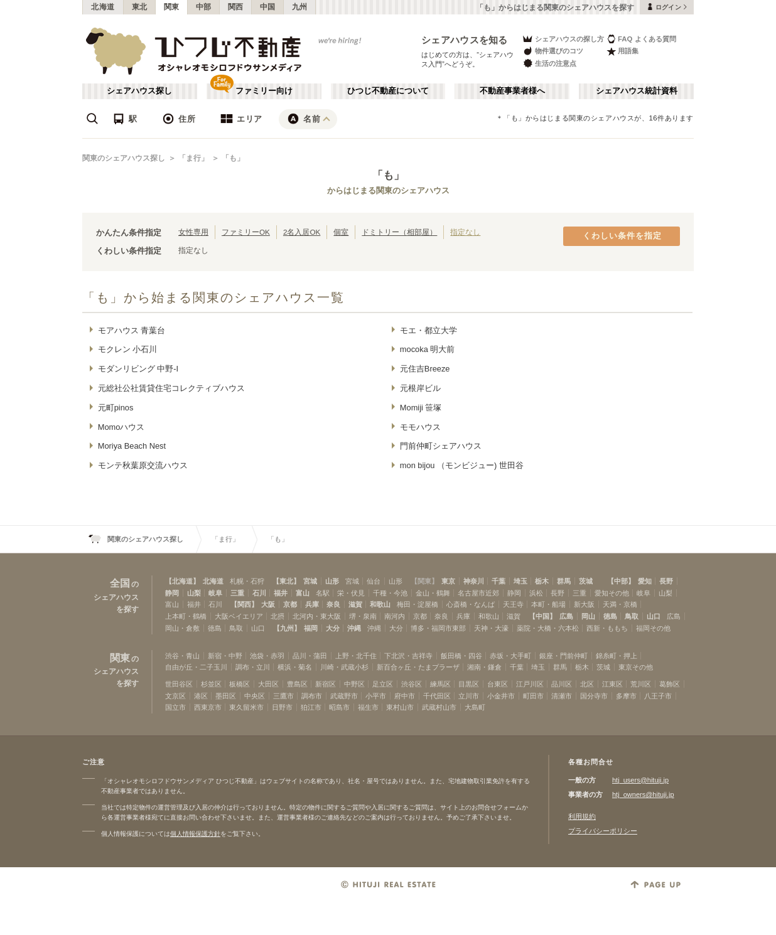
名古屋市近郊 (478, 593)
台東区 (497, 684)
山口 (653, 616)
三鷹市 (283, 696)
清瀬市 (561, 696)
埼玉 (520, 581)
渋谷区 (411, 684)
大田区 (268, 684)
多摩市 (626, 696)
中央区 (254, 696)
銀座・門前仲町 (563, 656)
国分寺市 (594, 696)
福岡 (311, 628)
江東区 (612, 684)
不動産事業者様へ (512, 91)
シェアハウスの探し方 (563, 38)
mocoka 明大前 (427, 349)
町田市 (533, 696)
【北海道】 (182, 581)
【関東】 (424, 581)
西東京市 (208, 707)
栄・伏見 (351, 593)
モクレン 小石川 (128, 349)
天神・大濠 (491, 628)
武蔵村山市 (439, 707)
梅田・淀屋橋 (417, 604)
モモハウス (420, 427)
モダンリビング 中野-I (138, 368)
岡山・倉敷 (182, 628)
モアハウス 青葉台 (132, 330)
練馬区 (440, 684)
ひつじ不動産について (388, 91)
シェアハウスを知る (464, 40)
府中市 (404, 696)
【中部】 (621, 581)
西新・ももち (607, 628)
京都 (290, 604)
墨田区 (225, 696)
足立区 (382, 684)
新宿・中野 (225, 656)
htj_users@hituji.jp (640, 780)
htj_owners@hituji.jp (643, 794)
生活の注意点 (549, 63)
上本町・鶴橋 (186, 616)
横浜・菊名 (295, 667)
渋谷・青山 (182, 656)
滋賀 (355, 604)
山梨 (194, 593)
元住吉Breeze (425, 368)
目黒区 (468, 684)
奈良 (333, 604)
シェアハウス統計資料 (636, 91)
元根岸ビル (420, 388)
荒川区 (640, 684)
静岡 (172, 593)
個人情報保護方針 (195, 833)
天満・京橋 (620, 604)
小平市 (375, 696)
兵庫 (312, 604)
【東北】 (286, 581)
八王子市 (658, 696)
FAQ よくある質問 (641, 38)
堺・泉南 (363, 616)
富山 (303, 593)
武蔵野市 (344, 696)
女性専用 (193, 232)
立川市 (468, 696)
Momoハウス (121, 427)
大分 (333, 628)
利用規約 (582, 816)
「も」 (233, 158)
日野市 (282, 707)
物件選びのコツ (552, 51)
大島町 (475, 707)
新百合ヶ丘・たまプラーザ (418, 667)
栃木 (542, 581)
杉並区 (211, 684)
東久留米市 (246, 707)
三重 (237, 593)
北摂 (277, 616)
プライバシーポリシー (602, 831)
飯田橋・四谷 (461, 656)
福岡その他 (653, 628)
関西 (236, 7)
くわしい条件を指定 (622, 236)
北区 (587, 684)
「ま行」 (193, 158)
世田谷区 (179, 684)
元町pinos (116, 407)
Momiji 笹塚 (421, 407)
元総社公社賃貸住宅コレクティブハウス (171, 388)
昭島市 (339, 707)
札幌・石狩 (247, 581)
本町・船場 (548, 604)
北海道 (103, 7)
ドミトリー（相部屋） (399, 232)
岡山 (588, 616)
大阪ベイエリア (239, 616)
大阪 (268, 604)
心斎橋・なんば (470, 604)
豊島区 (297, 684)
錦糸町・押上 (616, 656)
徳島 (610, 616)
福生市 (368, 707)
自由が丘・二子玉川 (196, 667)
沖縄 (354, 628)
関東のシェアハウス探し (123, 158)
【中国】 (542, 616)
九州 (300, 7)
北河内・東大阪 (317, 616)
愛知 (645, 581)
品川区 (561, 684)
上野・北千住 (356, 656)
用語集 (622, 51)
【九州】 (287, 628)
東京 (448, 581)
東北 (140, 7)
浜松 (536, 593)
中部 (204, 7)
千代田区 (437, 696)
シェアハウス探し (139, 91)
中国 (268, 7)
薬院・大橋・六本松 (548, 628)
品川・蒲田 (310, 656)
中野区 (354, 684)
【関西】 (244, 604)
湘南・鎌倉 (484, 667)
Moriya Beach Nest (132, 446)
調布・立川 (252, 667)
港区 (201, 696)
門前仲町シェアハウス (441, 446)
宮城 (310, 581)
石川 (259, 593)
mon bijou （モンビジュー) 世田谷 (462, 465)
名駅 (323, 593)
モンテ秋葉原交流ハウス (143, 465)
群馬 (564, 581)
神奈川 (473, 581)
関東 (172, 7)
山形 (332, 581)
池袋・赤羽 (267, 656)
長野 (666, 581)
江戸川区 (530, 684)
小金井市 (501, 696)
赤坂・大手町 (510, 656)
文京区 (175, 696)
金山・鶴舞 (433, 593)
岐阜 (215, 593)
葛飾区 (669, 684)
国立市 (175, 707)
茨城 (586, 581)
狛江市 (311, 707)
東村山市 (400, 707)
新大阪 (584, 604)
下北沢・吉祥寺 (408, 656)
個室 (340, 232)
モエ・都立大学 (428, 330)
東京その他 (635, 667)
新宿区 (325, 684)
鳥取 (632, 616)
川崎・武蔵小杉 (344, 667)
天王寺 (513, 604)
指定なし (465, 232)
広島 (566, 616)
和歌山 (380, 604)
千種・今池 (390, 593)
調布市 (311, 696)
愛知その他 (612, 593)
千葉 (498, 581)
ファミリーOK (246, 232)
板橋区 (239, 684)
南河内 (394, 616)
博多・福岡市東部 (438, 628)
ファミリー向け (264, 91)
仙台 (373, 581)
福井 (281, 593)
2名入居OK (301, 232)
